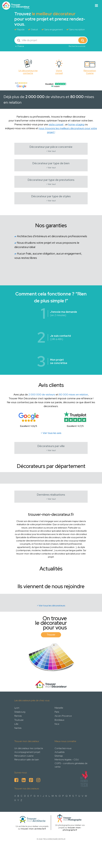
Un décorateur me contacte (28, 748)
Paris (57, 711)
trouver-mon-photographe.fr (72, 828)
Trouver (51, 634)
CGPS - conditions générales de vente (71, 765)
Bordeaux (59, 719)
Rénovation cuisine (23, 755)
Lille (16, 723)
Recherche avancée (77, 46)
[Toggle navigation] (96, 5)
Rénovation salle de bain (26, 759)
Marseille (59, 707)
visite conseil (56, 124)
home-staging (76, 124)
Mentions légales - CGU (67, 759)
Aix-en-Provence (63, 715)
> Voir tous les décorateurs (51, 605)
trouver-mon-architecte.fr (33, 828)
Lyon (16, 707)
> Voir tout (51, 151)
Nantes (17, 727)
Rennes (18, 715)
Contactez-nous (63, 748)
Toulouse (18, 719)
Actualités (60, 752)
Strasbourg (19, 711)
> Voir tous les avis (51, 433)
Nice (57, 723)
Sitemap (59, 755)
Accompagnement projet (27, 752)
